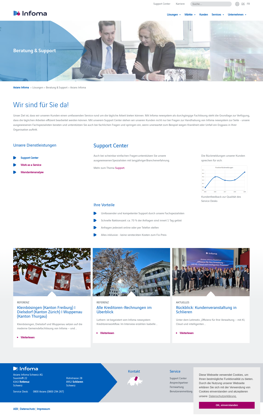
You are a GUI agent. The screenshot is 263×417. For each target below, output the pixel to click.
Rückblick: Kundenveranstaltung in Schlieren (206, 309)
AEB (15, 409)
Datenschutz (27, 409)
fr (248, 4)
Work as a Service (31, 165)
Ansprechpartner (179, 382)
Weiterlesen (27, 337)
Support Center (161, 4)
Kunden (203, 14)
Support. (120, 168)
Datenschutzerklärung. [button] (223, 396)
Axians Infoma (21, 87)
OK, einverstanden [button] (227, 405)
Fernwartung (177, 387)
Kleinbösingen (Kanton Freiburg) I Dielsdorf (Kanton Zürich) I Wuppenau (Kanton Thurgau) (49, 311)
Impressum (43, 409)
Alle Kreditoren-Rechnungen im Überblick (124, 309)
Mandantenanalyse (32, 172)
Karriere (180, 4)
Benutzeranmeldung (181, 391)
